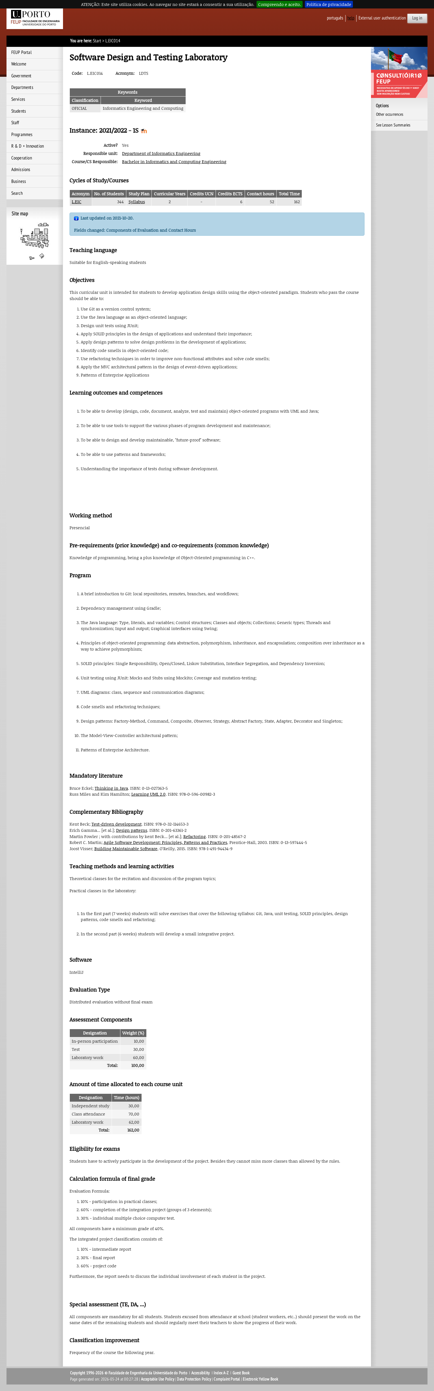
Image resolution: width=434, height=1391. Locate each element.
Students (18, 111)
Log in (417, 18)
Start (97, 41)
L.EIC (76, 201)
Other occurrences (389, 114)
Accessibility (200, 1372)
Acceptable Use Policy (157, 1379)
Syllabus (137, 201)
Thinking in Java (111, 788)
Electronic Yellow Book (260, 1379)
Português (335, 18)
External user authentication (382, 18)
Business (18, 181)
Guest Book (241, 1372)
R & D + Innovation (27, 146)
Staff (15, 123)
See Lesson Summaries (393, 125)
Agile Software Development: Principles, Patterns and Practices (165, 842)
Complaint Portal (227, 1379)
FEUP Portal (21, 52)
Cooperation (21, 158)
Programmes (22, 134)
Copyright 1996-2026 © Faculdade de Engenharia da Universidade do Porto (128, 1372)
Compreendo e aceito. (279, 4)
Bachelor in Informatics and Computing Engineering (174, 161)
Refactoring (194, 836)
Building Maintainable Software (125, 848)
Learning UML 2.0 (148, 794)
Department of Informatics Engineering (161, 153)
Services (18, 99)
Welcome (18, 64)
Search (17, 193)
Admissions (21, 169)
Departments (22, 87)
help (350, 18)
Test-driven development (117, 824)
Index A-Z (221, 1372)
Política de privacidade (329, 4)
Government (21, 76)
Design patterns (131, 830)
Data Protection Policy (194, 1379)
